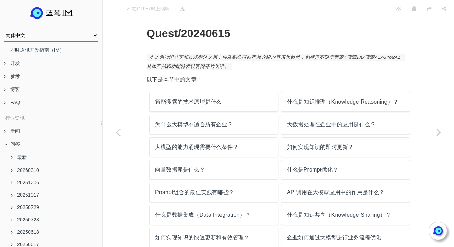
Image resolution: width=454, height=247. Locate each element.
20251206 (25, 182)
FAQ (12, 102)
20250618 (25, 232)
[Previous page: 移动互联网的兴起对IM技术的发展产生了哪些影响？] (118, 132)
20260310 (25, 170)
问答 (12, 144)
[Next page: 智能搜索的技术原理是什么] (438, 132)
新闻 (12, 131)
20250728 (25, 219)
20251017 (25, 195)
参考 (12, 76)
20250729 (25, 207)
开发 (12, 63)
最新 (19, 157)
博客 (12, 89)
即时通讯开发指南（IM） (37, 50)
